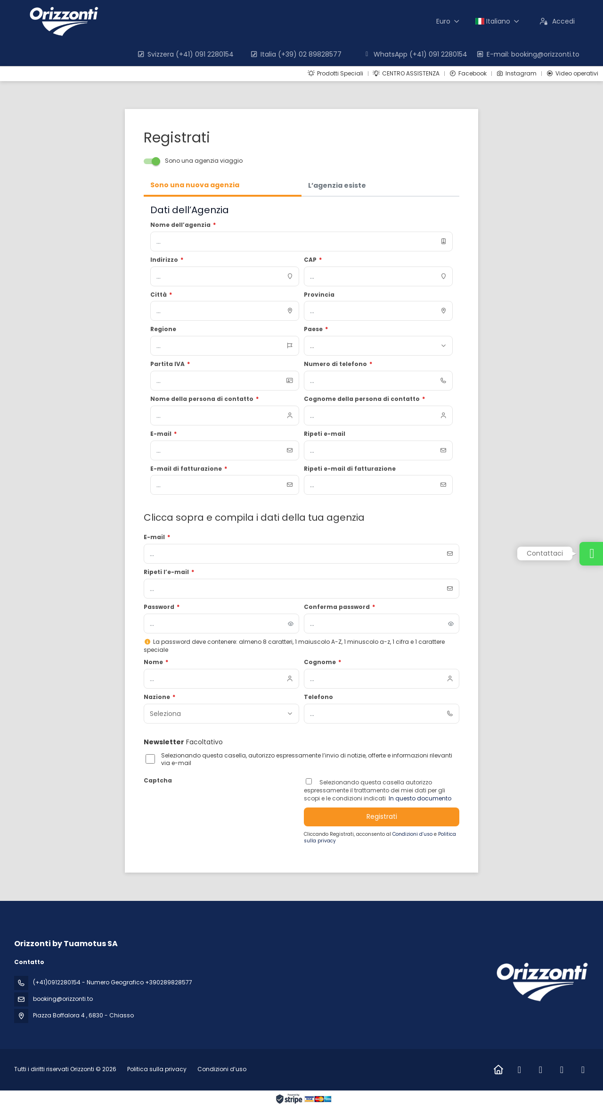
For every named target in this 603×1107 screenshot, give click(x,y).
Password (161, 607)
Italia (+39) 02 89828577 (296, 54)
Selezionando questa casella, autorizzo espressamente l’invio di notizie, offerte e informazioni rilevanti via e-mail (306, 759)
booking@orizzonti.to (63, 999)
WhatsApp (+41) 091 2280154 (415, 54)
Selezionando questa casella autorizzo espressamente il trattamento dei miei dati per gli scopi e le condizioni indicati (374, 790)
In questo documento (419, 798)
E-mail (157, 537)
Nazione (159, 697)
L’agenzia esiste (337, 185)
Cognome (322, 662)
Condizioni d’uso (413, 834)
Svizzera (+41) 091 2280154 (185, 54)
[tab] (223, 186)
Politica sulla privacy (157, 1069)
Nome (156, 662)
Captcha (158, 780)
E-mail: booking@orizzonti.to (527, 54)
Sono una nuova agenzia (194, 185)
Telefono (318, 697)
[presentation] (215, 805)
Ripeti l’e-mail (169, 572)
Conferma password (339, 607)
